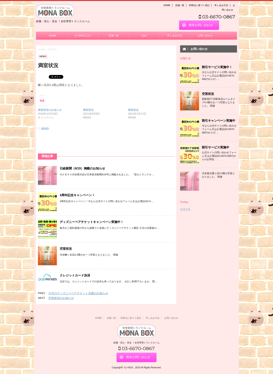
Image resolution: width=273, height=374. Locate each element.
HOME (166, 5)
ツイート (185, 208)
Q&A (144, 35)
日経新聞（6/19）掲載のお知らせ (82, 168)
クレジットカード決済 (75, 275)
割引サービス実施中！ (217, 67)
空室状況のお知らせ (61, 298)
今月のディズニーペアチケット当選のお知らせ (78, 293)
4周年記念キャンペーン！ (77, 195)
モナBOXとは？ (83, 35)
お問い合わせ (205, 35)
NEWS (45, 128)
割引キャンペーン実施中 (218, 120)
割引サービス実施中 (215, 147)
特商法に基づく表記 (199, 5)
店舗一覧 (179, 5)
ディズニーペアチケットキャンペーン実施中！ (91, 222)
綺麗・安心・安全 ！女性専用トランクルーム (136, 342)
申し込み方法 (221, 5)
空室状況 (66, 248)
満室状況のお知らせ (50, 109)
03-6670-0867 (217, 17)
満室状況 (88, 109)
